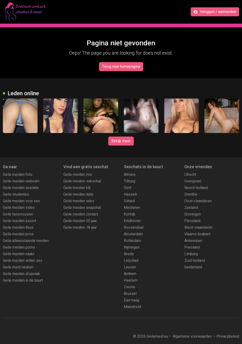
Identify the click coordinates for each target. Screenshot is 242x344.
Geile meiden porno (19, 247)
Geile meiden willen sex (22, 260)
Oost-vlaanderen (198, 201)
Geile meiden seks (78, 201)
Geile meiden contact (80, 214)
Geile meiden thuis (18, 227)
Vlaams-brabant (197, 234)
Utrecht (190, 174)
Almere (130, 174)
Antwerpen (193, 240)
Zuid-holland (194, 260)
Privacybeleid (227, 336)
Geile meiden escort (19, 221)
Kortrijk (129, 214)
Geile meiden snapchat (82, 207)
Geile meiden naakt (18, 254)
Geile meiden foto (17, 174)
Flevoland (192, 221)
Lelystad (131, 260)
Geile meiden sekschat (82, 181)
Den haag (131, 300)
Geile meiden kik (77, 187)
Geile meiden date (78, 194)
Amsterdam (133, 234)
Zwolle (129, 287)
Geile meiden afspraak (21, 273)
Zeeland (191, 207)
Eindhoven (132, 221)
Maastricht (132, 307)
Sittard (129, 201)
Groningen (192, 214)
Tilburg (129, 181)
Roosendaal (133, 227)
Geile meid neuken (18, 267)
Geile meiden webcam (21, 181)
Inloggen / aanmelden (215, 11)
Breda (129, 254)
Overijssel (192, 181)
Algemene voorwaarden (192, 336)
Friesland (192, 247)
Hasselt (130, 194)
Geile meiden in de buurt (23, 280)
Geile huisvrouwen (18, 214)
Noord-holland (196, 187)
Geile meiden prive (18, 234)
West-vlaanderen (198, 227)
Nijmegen (131, 247)
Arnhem (130, 273)
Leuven (130, 267)
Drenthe (190, 194)
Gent (127, 187)
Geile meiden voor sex (21, 201)
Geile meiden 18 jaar (80, 227)
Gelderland (193, 267)
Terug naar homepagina (121, 66)
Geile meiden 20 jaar (80, 221)
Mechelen (132, 207)
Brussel (130, 293)
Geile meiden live (77, 174)
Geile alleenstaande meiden (26, 240)
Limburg (191, 254)
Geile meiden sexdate (21, 187)
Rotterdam (132, 240)
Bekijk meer (121, 141)
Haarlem (131, 280)
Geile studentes (16, 194)
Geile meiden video (19, 207)
